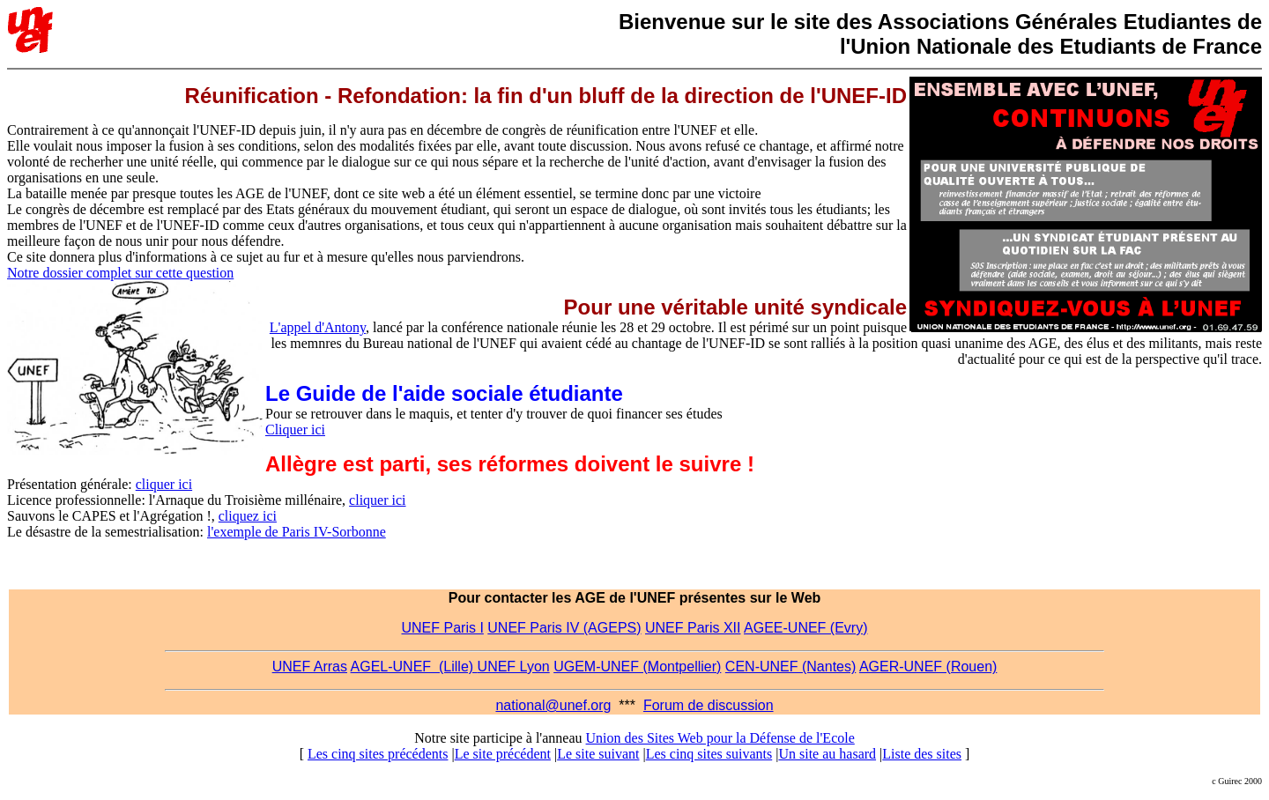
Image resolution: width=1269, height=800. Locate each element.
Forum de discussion (708, 705)
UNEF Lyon (514, 666)
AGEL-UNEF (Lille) (414, 666)
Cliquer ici (295, 429)
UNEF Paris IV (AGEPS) (564, 627)
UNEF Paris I (443, 627)
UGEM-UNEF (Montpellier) (637, 666)
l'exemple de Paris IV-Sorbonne (296, 531)
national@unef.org (553, 705)
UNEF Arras (309, 666)
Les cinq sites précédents (378, 753)
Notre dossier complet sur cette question (120, 272)
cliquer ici (164, 484)
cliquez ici (248, 515)
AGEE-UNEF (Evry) (805, 627)
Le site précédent (503, 753)
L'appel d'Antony (318, 327)
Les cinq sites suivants (709, 753)
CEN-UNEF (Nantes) (790, 666)
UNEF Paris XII (692, 627)
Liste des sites (921, 753)
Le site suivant (598, 753)
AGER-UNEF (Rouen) (928, 666)
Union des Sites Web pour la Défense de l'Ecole (720, 737)
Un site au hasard (827, 753)
